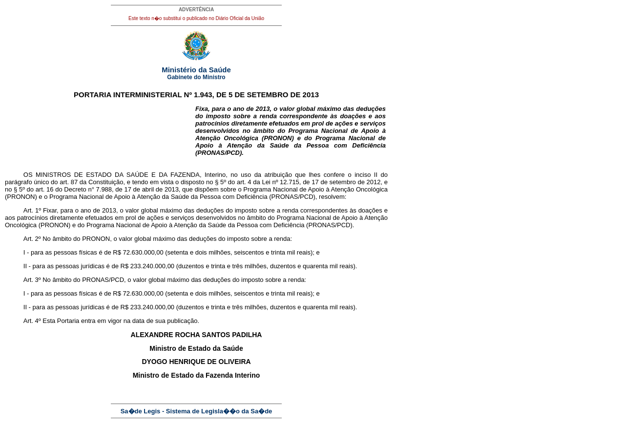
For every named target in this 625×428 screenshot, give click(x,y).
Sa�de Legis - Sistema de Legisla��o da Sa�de (196, 411)
